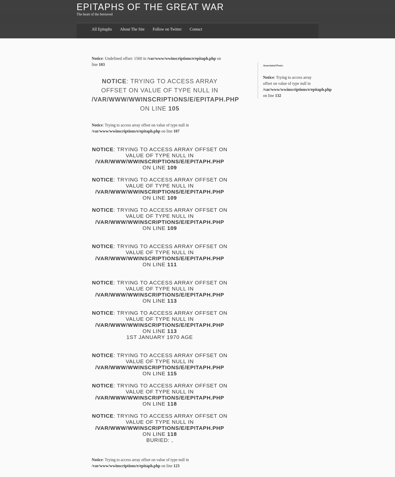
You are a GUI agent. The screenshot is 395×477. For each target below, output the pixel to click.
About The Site (132, 29)
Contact (196, 29)
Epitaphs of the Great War (150, 7)
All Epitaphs (102, 29)
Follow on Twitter (167, 29)
